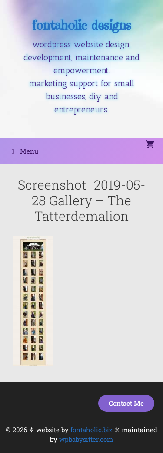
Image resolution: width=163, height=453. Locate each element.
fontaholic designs (81, 25)
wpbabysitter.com (86, 439)
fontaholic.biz (91, 429)
